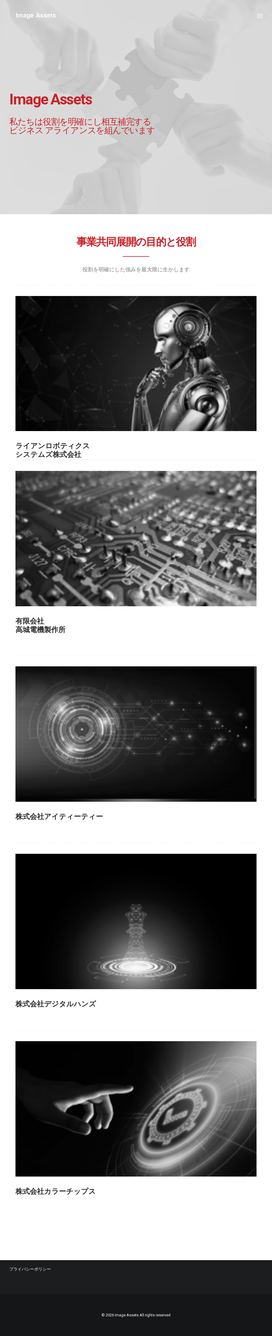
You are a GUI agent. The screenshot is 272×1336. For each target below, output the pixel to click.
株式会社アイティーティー (59, 816)
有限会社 (29, 621)
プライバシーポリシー (30, 1269)
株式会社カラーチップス (55, 1191)
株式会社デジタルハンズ (55, 1004)
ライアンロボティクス (52, 446)
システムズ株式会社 (48, 454)
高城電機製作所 (40, 630)
